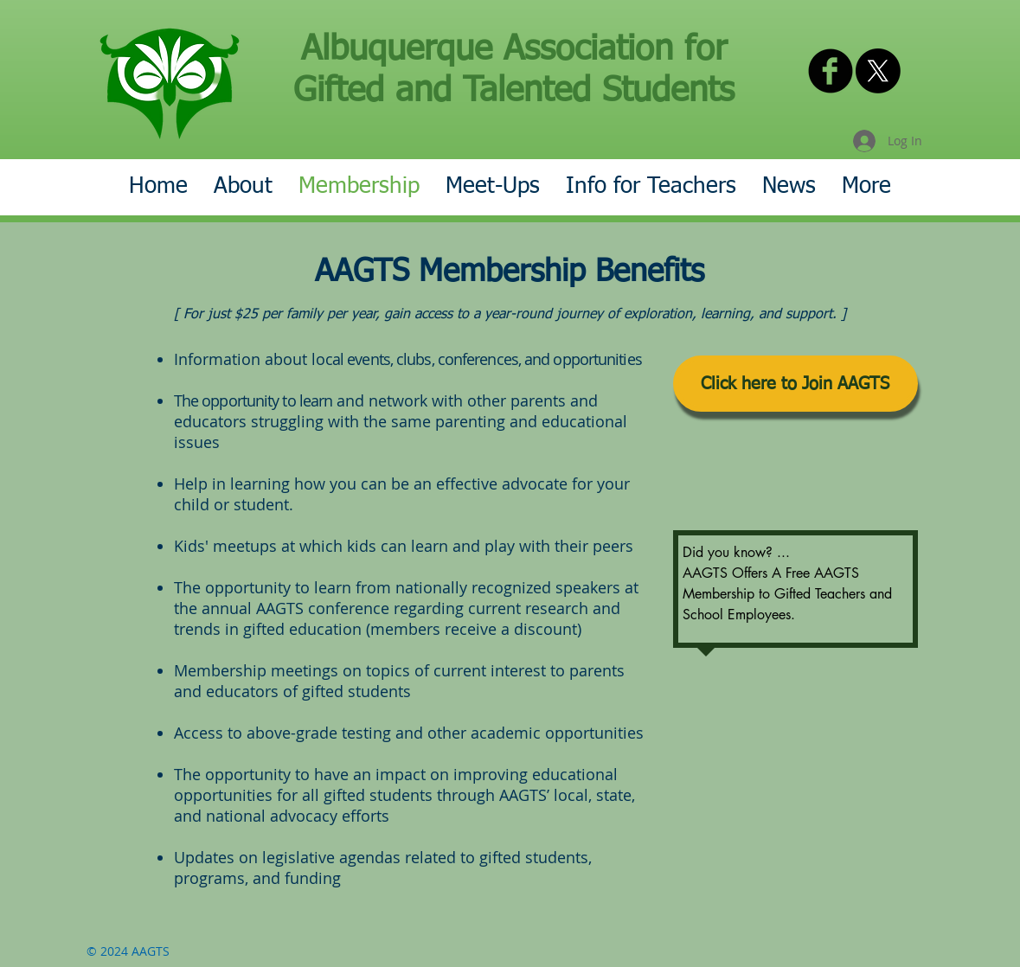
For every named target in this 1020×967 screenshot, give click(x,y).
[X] (878, 70)
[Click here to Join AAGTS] (795, 383)
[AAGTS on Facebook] (830, 70)
